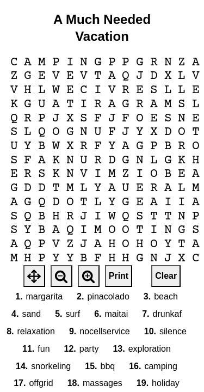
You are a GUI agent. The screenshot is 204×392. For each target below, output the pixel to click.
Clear (166, 275)
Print (118, 275)
